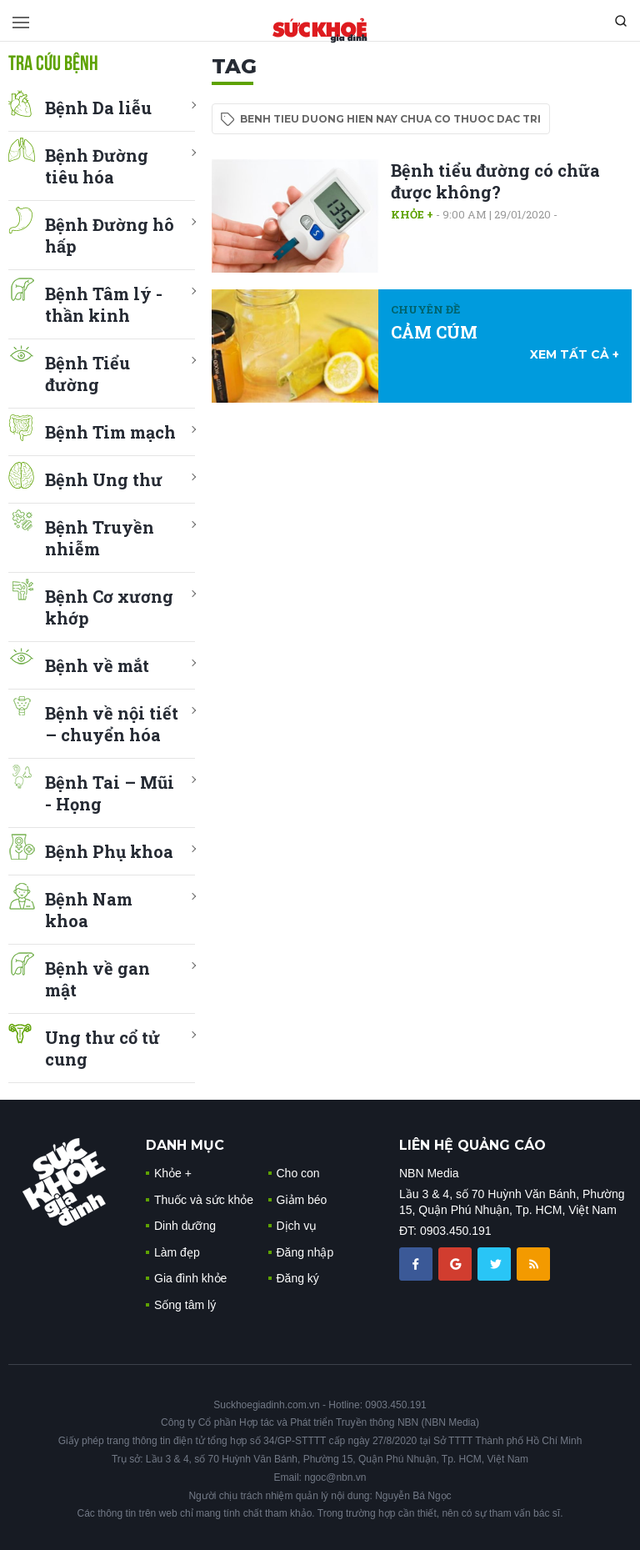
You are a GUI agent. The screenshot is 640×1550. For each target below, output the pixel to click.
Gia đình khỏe (190, 1278)
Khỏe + (412, 214)
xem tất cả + (574, 354)
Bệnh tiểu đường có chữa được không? (495, 181)
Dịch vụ (297, 1225)
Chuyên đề (425, 309)
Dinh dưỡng (185, 1225)
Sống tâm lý (185, 1305)
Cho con (298, 1173)
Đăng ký (298, 1278)
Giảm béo (302, 1199)
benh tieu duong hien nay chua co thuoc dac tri (390, 119)
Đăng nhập (305, 1252)
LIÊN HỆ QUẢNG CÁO (472, 1145)
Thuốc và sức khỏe (203, 1199)
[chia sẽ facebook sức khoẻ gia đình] (417, 1263)
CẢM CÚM (434, 332)
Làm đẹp (177, 1252)
